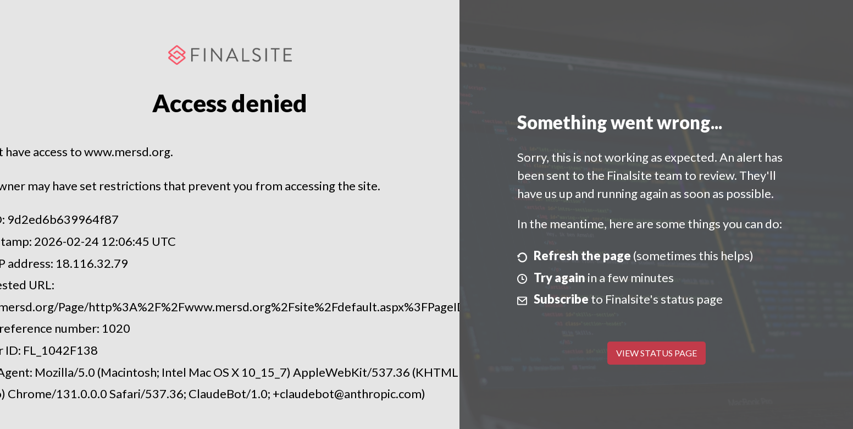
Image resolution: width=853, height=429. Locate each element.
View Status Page (656, 353)
